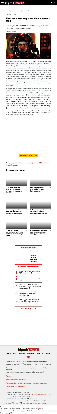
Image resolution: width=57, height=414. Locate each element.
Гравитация (14, 165)
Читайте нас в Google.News (28, 155)
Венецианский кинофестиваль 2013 (30, 163)
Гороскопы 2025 (26, 11)
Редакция (9, 376)
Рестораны (30, 354)
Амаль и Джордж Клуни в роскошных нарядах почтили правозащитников (38, 211)
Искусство (40, 354)
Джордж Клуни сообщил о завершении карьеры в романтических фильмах (14, 211)
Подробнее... (40, 409)
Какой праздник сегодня (13, 11)
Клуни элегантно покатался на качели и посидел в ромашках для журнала (14, 190)
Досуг (48, 354)
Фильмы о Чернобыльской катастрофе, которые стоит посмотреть (27, 293)
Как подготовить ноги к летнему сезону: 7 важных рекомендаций (29, 279)
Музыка (22, 354)
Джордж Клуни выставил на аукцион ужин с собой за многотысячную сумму (14, 232)
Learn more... (52, 411)
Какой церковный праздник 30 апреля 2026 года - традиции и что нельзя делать (30, 286)
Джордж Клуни (14, 163)
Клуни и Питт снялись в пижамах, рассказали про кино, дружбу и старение (38, 232)
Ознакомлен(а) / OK (6, 413)
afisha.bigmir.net (46, 367)
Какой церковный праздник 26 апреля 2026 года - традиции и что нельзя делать (30, 301)
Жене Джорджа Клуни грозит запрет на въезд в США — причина (37, 189)
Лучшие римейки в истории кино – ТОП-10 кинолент (30, 272)
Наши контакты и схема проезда (16, 379)
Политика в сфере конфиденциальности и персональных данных (26, 383)
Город (9, 354)
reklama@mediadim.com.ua (39, 394)
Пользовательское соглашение (15, 387)
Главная (8, 15)
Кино (14, 15)
